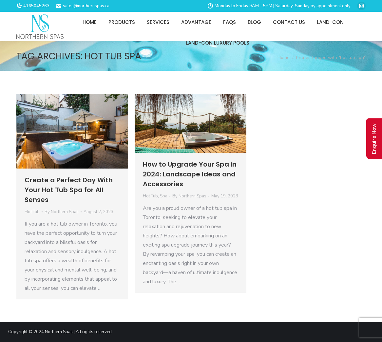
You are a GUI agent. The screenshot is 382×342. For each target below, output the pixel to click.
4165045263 (32, 6)
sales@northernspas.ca (82, 6)
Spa (163, 196)
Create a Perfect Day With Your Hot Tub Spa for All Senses (69, 189)
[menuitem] (89, 22)
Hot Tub (32, 212)
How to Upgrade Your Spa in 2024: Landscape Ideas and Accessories (190, 174)
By (62, 212)
